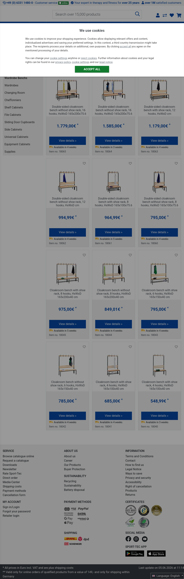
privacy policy (63, 62)
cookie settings (58, 58)
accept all (125, 46)
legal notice (106, 62)
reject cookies (89, 58)
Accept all (92, 69)
